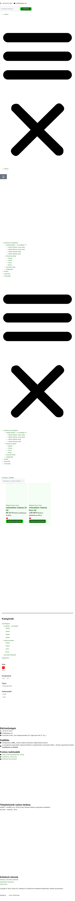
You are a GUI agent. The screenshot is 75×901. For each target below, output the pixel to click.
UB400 (8, 637)
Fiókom (6, 14)
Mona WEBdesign (14, 895)
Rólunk (6, 271)
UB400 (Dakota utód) (14, 254)
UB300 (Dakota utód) (14, 251)
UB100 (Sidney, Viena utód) (16, 247)
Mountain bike (7, 686)
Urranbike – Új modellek (11, 626)
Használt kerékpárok (10, 655)
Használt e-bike (10, 267)
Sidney (10, 260)
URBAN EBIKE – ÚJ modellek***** (16, 245)
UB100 (8, 628)
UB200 (8, 631)
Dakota (10, 258)
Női (4, 697)
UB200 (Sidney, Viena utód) (16, 249)
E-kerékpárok (6, 623)
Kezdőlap (5, 477)
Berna (10, 265)
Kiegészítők (9, 269)
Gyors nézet (15, 505)
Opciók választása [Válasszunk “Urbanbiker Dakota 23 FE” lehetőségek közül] (14, 521)
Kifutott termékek (11, 256)
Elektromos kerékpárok (11, 243)
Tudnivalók (7, 276)
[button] (37, 92)
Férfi (4, 694)
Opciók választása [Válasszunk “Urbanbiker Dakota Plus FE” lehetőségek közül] (37, 521)
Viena (10, 262)
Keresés (26, 9)
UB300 (8, 634)
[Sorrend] (13, 481)
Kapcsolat (7, 273)
